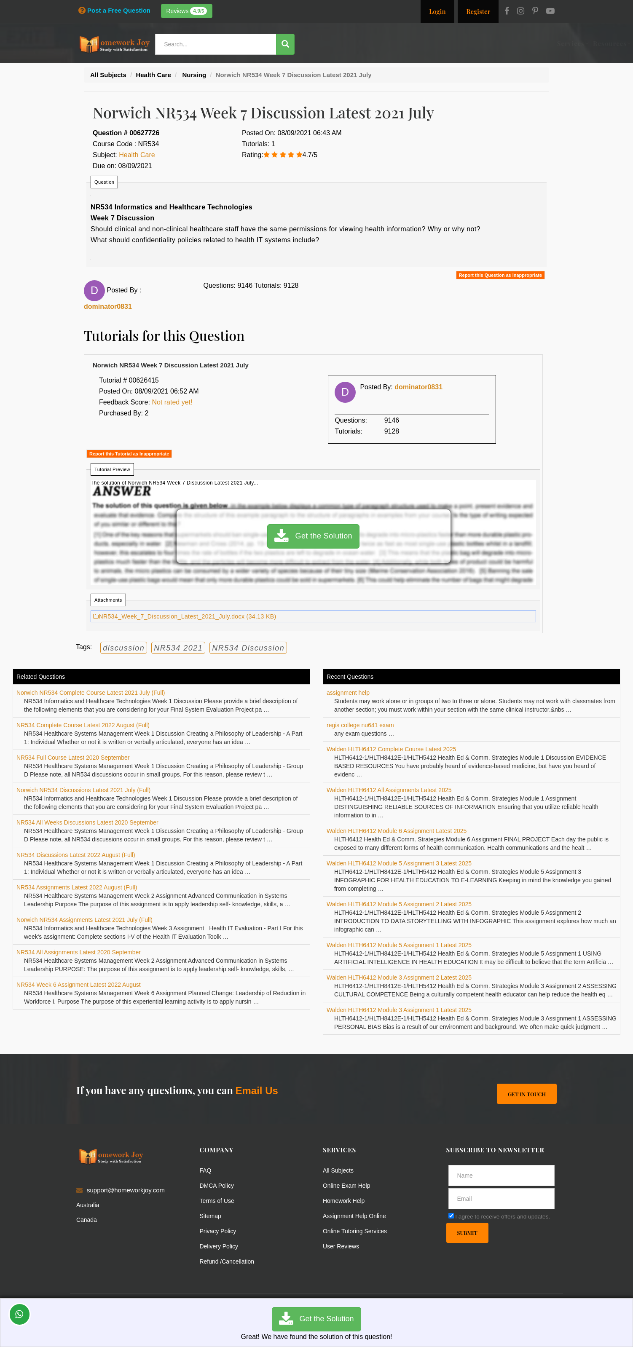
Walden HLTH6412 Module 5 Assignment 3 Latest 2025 (399, 863)
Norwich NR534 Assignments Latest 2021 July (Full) (84, 919)
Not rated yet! (172, 402)
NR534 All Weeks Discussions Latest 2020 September (87, 822)
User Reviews (342, 1246)
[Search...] (217, 44)
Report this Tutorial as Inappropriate (129, 453)
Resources (372, 43)
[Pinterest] (535, 11)
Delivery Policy (220, 1246)
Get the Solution (313, 536)
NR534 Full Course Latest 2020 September (72, 757)
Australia (88, 1204)
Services (333, 43)
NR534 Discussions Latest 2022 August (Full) (75, 855)
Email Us (256, 1090)
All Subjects (339, 1170)
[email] (501, 1198)
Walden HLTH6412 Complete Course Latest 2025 (391, 749)
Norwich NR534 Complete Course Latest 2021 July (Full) (90, 692)
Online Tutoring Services (357, 1231)
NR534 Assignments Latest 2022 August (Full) (76, 887)
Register (478, 11)
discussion (124, 648)
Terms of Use (218, 1200)
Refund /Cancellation (229, 1261)
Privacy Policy (219, 1231)
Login (437, 11)
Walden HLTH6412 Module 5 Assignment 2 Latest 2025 (399, 904)
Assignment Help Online (357, 1215)
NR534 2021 (178, 648)
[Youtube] (550, 11)
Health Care (137, 154)
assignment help (348, 692)
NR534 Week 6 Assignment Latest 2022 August (78, 984)
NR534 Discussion (248, 648)
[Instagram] (520, 11)
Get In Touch (526, 1093)
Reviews (186, 11)
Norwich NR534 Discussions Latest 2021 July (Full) (83, 790)
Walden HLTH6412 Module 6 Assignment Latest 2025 (397, 830)
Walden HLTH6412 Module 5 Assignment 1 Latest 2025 (399, 945)
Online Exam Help (348, 1185)
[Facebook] (506, 11)
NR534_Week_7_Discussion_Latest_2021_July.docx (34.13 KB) (184, 616)
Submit (467, 1233)
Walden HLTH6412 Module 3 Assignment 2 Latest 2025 (399, 977)
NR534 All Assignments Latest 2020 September (78, 952)
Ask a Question (529, 43)
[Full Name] (501, 1175)
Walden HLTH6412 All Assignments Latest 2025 (389, 790)
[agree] (451, 1215)
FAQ (206, 1170)
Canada (87, 1219)
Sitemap (211, 1215)
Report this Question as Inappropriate (500, 275)
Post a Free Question (114, 10)
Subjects (412, 43)
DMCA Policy (218, 1185)
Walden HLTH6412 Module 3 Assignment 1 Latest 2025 (399, 1010)
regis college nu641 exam (360, 725)
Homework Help (345, 1200)
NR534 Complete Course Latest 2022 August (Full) (83, 725)
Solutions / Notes (462, 43)
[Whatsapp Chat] (19, 1314)
